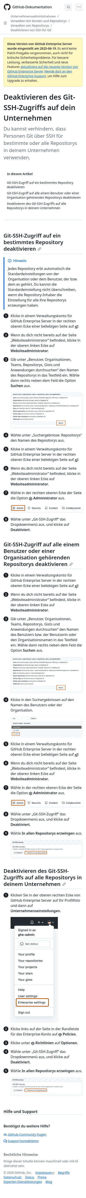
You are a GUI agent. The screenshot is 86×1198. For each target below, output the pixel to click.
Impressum (43, 1172)
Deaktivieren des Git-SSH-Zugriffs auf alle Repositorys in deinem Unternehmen (43, 877)
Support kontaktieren (21, 1141)
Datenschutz (13, 1177)
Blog (49, 1182)
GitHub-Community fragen (25, 1134)
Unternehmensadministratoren (33, 16)
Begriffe (64, 1172)
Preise (42, 1177)
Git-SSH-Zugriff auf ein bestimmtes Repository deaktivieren (33, 242)
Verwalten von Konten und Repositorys (39, 21)
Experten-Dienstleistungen (23, 1182)
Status (29, 1177)
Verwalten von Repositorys (30, 25)
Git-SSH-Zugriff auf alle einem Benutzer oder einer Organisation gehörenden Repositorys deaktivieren (41, 554)
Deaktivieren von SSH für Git (31, 30)
